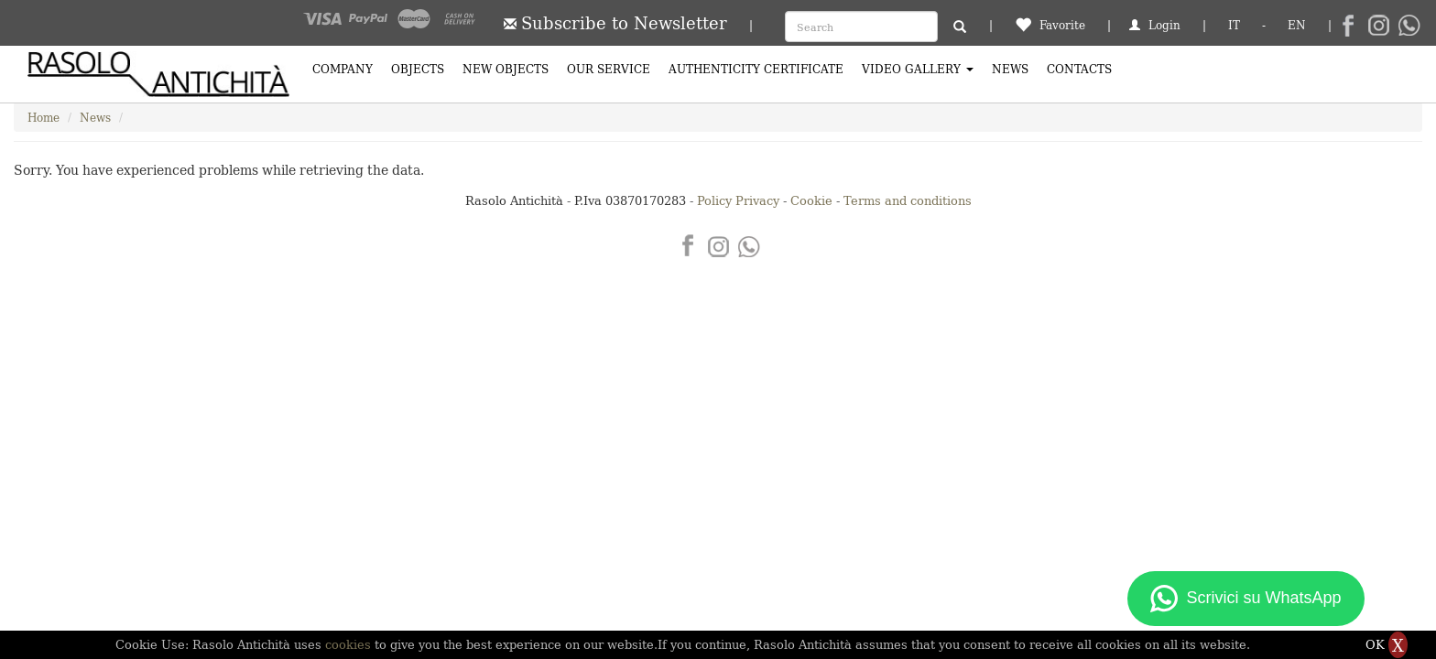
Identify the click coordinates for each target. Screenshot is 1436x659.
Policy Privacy (738, 200)
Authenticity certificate (756, 68)
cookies (350, 644)
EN (1297, 24)
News (1010, 68)
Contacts (1079, 68)
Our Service (608, 68)
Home (43, 116)
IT (1234, 24)
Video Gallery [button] (918, 68)
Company (342, 68)
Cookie (811, 200)
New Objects (505, 68)
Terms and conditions (907, 200)
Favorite (1050, 24)
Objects (417, 68)
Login (1154, 24)
